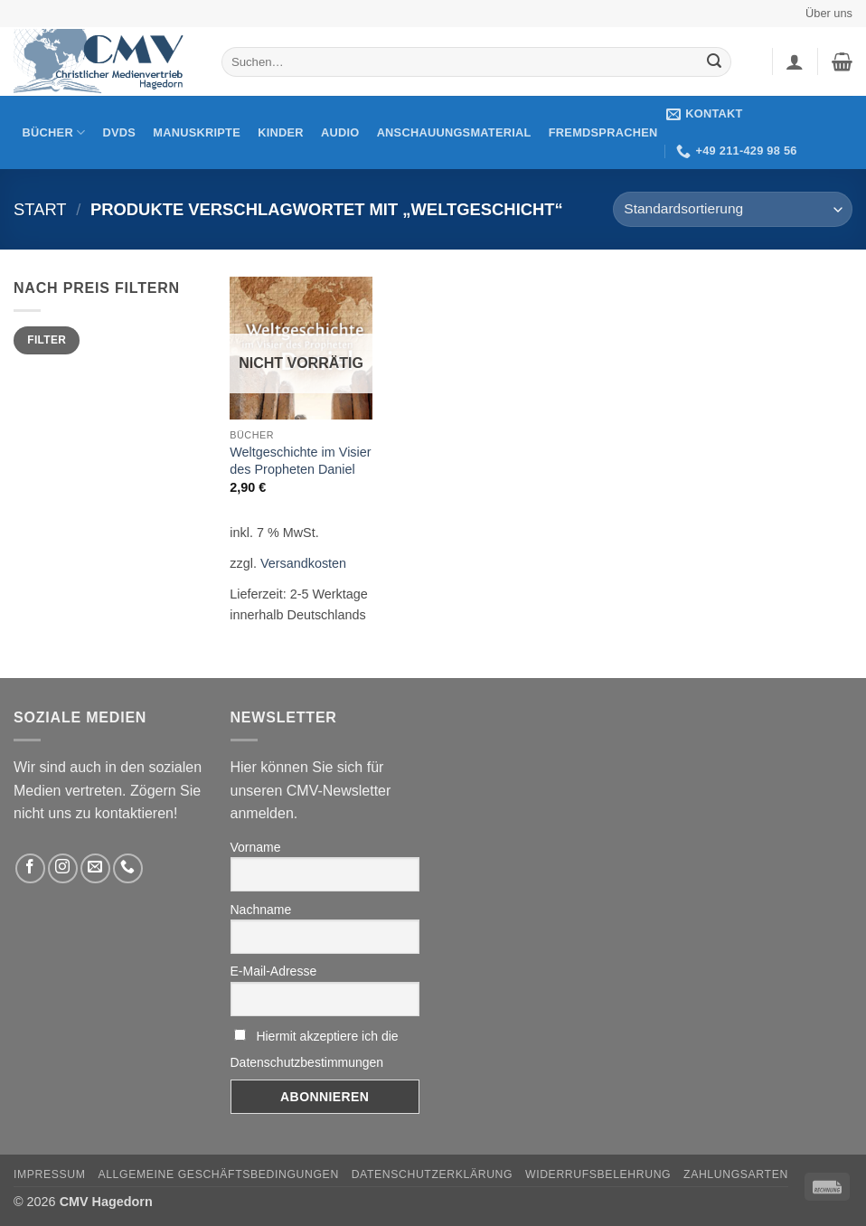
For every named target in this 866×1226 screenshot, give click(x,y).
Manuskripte (196, 132)
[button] (795, 61)
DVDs (119, 132)
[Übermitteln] (714, 62)
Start (40, 209)
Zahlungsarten (735, 1174)
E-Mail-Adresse (274, 971)
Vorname (256, 847)
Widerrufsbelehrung (598, 1174)
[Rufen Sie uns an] (128, 868)
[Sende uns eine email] (95, 868)
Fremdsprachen (603, 132)
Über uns (828, 13)
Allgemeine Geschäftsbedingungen (218, 1174)
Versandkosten (303, 563)
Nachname (261, 909)
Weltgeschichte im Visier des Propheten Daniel (300, 460)
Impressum (50, 1174)
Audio (340, 132)
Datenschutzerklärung (432, 1174)
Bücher (54, 132)
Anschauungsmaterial (454, 132)
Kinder (281, 132)
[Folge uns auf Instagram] (63, 868)
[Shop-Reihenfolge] (732, 209)
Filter (46, 340)
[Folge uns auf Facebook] (30, 868)
